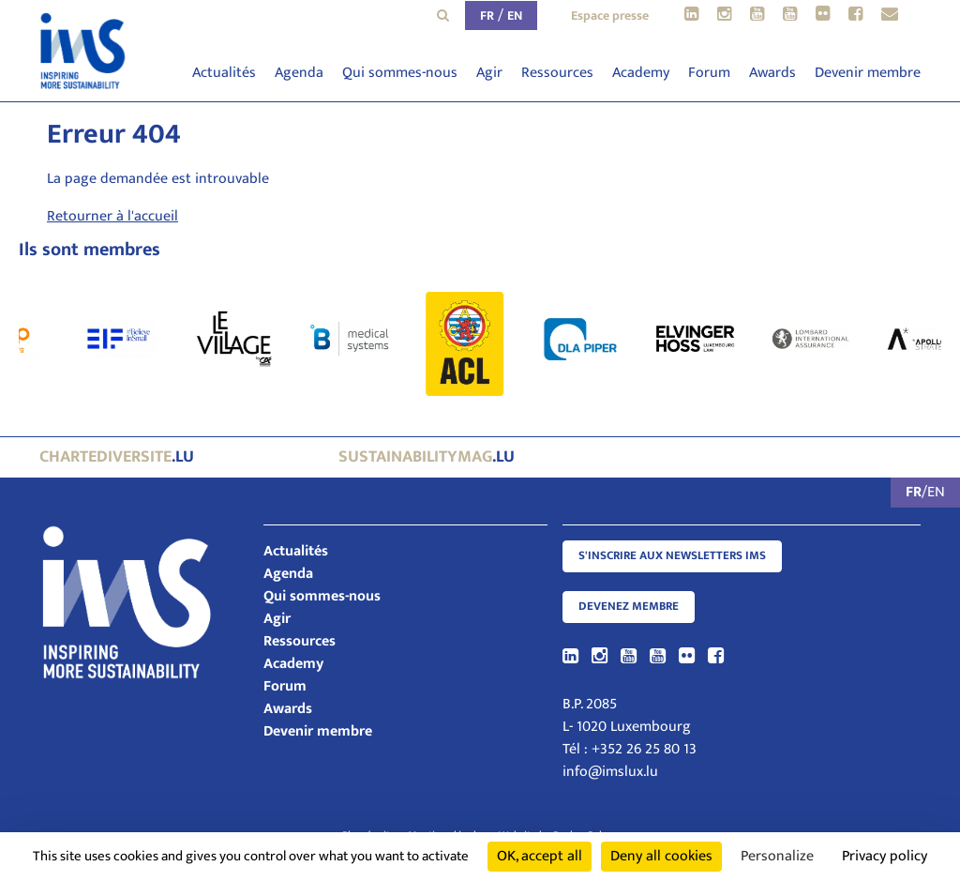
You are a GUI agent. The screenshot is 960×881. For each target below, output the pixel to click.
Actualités (224, 72)
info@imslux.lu (610, 771)
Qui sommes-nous (400, 72)
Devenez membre (628, 606)
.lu (116, 457)
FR (487, 15)
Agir (489, 72)
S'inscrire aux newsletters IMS (672, 556)
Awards (772, 72)
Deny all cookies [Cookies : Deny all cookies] (661, 856)
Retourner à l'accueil (112, 216)
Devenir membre (868, 72)
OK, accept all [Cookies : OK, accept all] (539, 856)
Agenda (299, 72)
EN (514, 15)
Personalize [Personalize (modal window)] (777, 856)
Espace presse (610, 15)
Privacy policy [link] (884, 856)
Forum (709, 72)
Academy (640, 72)
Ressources (557, 72)
